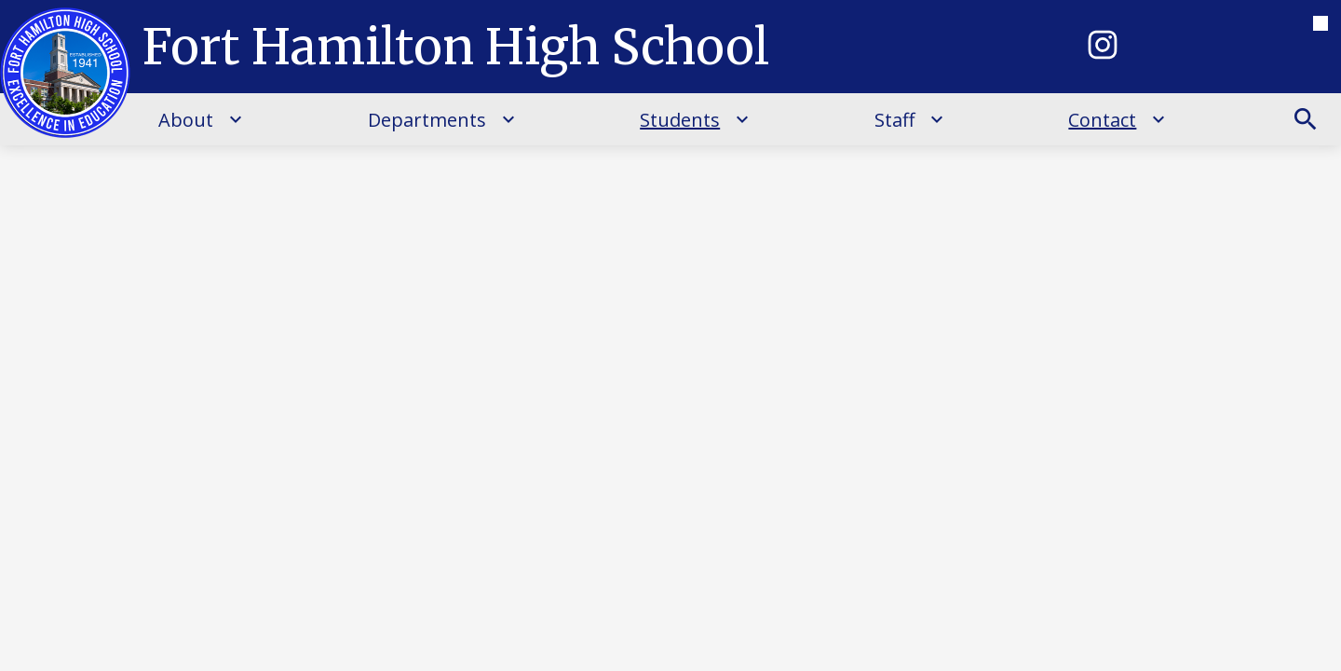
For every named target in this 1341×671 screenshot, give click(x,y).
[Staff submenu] (909, 119)
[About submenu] (201, 119)
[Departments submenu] (441, 119)
